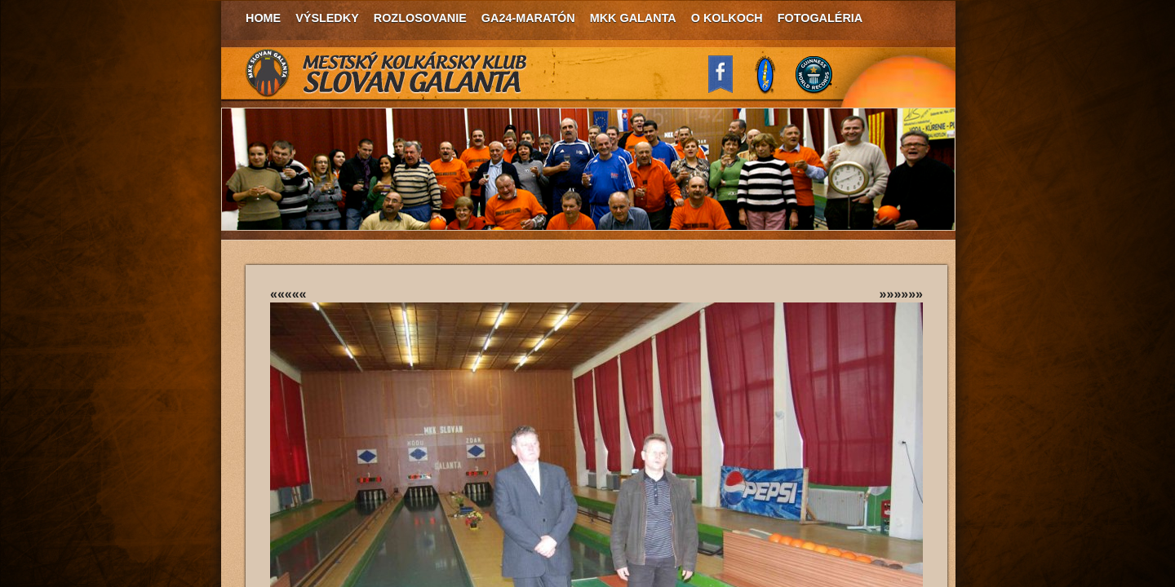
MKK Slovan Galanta (387, 73)
